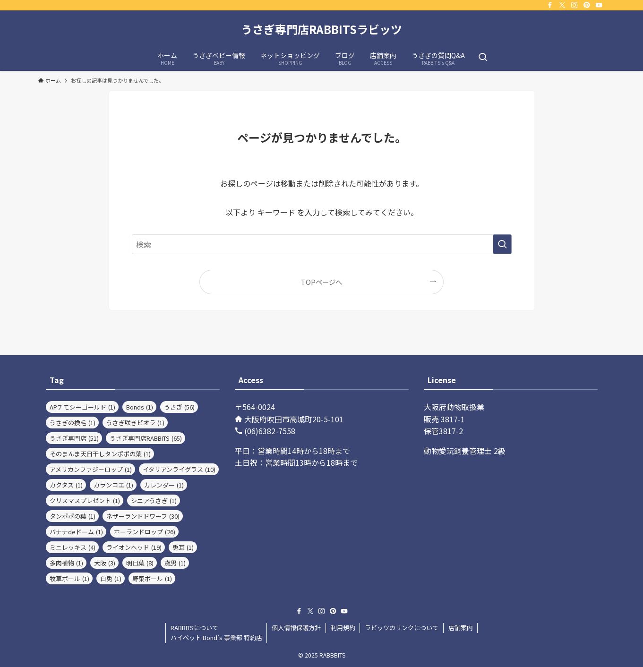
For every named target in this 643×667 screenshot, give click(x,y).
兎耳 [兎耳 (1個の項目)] (183, 547)
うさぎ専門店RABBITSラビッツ (321, 29)
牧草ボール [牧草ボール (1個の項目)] (69, 578)
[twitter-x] (562, 5)
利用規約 (343, 627)
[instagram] (574, 5)
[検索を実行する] (502, 244)
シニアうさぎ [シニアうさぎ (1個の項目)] (154, 500)
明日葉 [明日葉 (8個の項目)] (140, 562)
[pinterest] (587, 5)
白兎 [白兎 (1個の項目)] (110, 578)
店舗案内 (460, 627)
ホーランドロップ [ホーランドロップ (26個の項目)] (144, 531)
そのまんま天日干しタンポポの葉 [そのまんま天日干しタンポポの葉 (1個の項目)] (100, 453)
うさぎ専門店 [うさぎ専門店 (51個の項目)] (74, 438)
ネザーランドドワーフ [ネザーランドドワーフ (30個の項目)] (143, 516)
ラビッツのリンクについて (401, 627)
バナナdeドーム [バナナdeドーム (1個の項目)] (76, 531)
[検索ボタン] (482, 57)
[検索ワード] (322, 244)
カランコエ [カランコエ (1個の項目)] (113, 484)
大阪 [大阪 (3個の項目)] (104, 562)
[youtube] (599, 5)
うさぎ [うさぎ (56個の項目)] (179, 406)
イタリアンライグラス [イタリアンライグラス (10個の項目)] (179, 469)
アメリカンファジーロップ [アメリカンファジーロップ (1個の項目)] (91, 469)
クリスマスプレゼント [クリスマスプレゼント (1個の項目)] (85, 500)
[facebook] (550, 5)
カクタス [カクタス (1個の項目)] (66, 484)
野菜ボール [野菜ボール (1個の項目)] (152, 578)
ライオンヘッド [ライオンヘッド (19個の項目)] (134, 547)
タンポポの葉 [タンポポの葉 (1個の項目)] (72, 516)
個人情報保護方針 (296, 627)
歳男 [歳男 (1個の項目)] (175, 562)
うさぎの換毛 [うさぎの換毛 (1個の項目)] (72, 422)
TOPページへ (321, 282)
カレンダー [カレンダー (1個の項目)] (164, 484)
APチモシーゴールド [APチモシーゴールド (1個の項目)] (82, 406)
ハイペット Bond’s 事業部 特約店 (216, 637)
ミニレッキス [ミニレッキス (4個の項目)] (72, 547)
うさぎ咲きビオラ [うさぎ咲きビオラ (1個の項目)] (135, 422)
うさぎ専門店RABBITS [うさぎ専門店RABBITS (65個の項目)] (146, 438)
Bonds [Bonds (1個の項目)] (139, 406)
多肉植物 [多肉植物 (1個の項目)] (66, 562)
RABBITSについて (194, 627)
